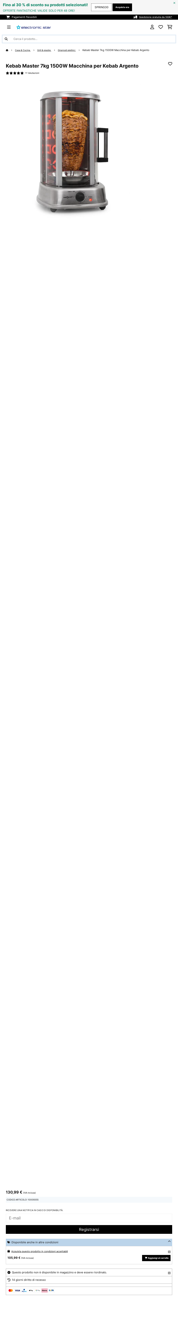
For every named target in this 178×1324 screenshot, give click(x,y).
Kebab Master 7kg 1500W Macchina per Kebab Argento (123, 50)
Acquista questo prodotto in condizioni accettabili (43, 1252)
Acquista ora (120, 7)
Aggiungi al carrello (154, 1262)
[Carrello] (169, 27)
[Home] (10, 50)
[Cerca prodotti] (89, 39)
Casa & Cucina (24, 50)
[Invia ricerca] (6, 39)
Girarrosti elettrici (73, 50)
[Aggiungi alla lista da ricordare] (170, 64)
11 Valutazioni (33, 73)
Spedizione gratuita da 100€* (153, 17)
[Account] (152, 27)
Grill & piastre (48, 50)
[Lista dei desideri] (160, 27)
